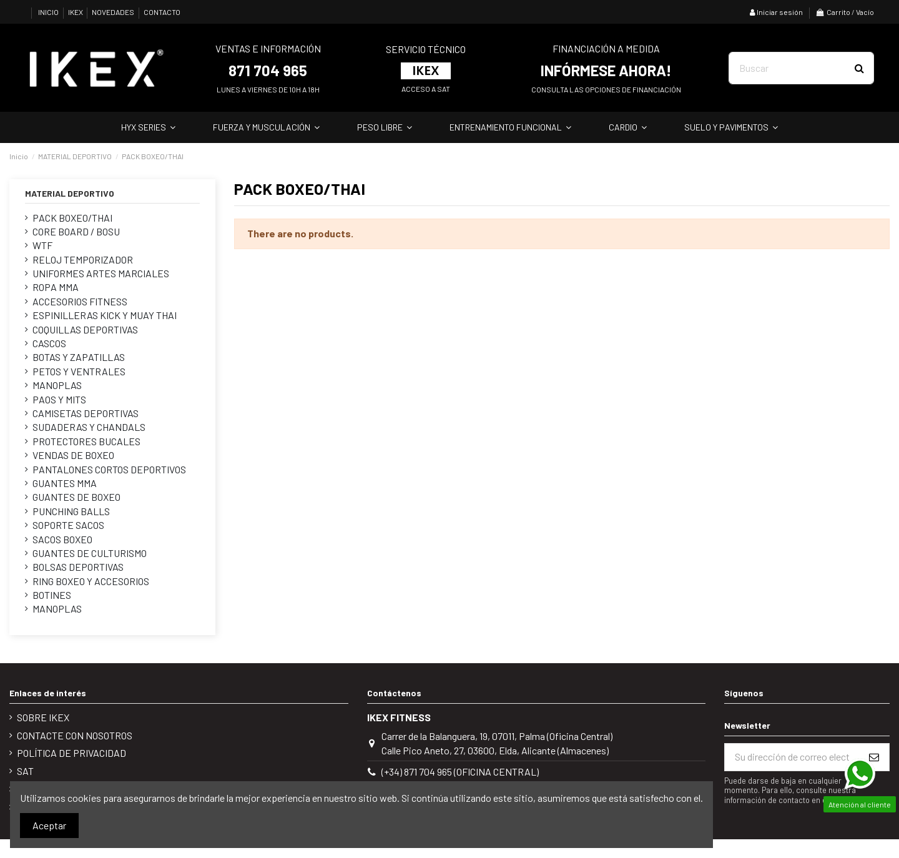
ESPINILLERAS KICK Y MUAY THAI (104, 315)
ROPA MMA (55, 287)
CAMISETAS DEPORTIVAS (85, 413)
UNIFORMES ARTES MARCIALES (100, 273)
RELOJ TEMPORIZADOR (82, 259)
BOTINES (51, 595)
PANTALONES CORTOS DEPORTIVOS (109, 469)
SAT (25, 771)
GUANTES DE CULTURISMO (89, 553)
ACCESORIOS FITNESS (79, 301)
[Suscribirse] (874, 757)
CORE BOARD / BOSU (76, 231)
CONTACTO (162, 11)
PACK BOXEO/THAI (72, 218)
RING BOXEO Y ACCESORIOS (90, 581)
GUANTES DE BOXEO (76, 497)
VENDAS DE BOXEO (73, 455)
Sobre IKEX (43, 717)
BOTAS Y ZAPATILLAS (78, 357)
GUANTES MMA (64, 483)
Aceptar (49, 825)
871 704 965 (267, 70)
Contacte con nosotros (74, 735)
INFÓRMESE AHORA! (606, 70)
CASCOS (49, 343)
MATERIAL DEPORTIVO (69, 193)
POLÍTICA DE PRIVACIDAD (71, 753)
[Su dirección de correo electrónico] (792, 757)
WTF (42, 245)
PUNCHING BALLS (71, 511)
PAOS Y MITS (59, 399)
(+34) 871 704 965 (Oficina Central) (460, 771)
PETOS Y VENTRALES (78, 371)
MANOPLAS (57, 385)
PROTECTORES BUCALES (86, 441)
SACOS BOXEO (62, 539)
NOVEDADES (113, 11)
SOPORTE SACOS (68, 525)
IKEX (76, 11)
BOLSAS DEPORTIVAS (78, 567)
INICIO (49, 11)
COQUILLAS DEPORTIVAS (85, 329)
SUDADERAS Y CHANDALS (88, 427)
